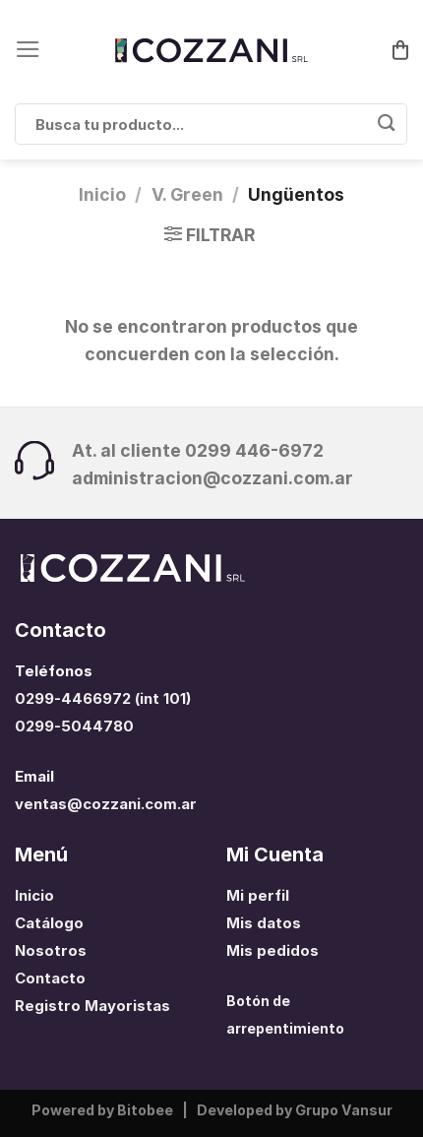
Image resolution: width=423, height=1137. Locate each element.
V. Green (187, 194)
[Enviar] (386, 124)
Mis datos (263, 923)
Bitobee (145, 1110)
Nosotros (51, 951)
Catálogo (49, 923)
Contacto (50, 978)
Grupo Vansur (344, 1110)
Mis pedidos (272, 951)
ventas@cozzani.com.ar (106, 804)
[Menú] (28, 49)
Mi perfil (257, 896)
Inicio (102, 194)
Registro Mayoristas (92, 1006)
